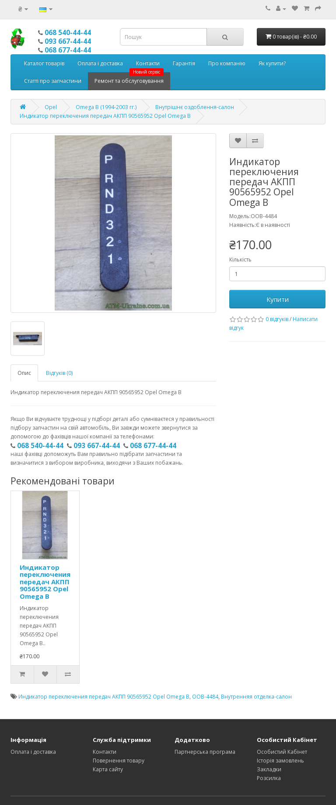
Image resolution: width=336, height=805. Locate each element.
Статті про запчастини (52, 81)
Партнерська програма (205, 752)
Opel (51, 107)
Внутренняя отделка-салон (256, 696)
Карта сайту (108, 769)
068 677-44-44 (68, 50)
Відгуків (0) (59, 373)
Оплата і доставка (100, 63)
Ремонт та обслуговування (129, 78)
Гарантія (184, 63)
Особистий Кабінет (282, 752)
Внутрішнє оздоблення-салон (194, 107)
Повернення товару (118, 760)
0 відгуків (277, 319)
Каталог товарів (44, 63)
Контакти (148, 63)
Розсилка (269, 778)
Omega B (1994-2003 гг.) (106, 107)
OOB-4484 (205, 696)
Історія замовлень (280, 760)
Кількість (240, 259)
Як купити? (272, 63)
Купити (277, 299)
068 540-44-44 (68, 32)
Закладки (269, 769)
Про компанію (226, 63)
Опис (24, 373)
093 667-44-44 (68, 41)
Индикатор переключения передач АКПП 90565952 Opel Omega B (105, 116)
